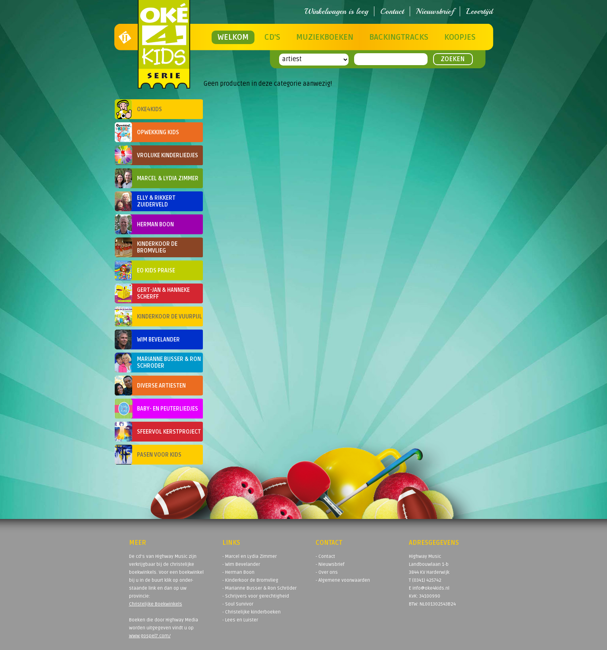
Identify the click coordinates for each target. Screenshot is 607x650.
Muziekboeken (324, 37)
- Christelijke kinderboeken (251, 612)
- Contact (325, 556)
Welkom (233, 37)
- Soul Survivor (237, 604)
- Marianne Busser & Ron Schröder (259, 588)
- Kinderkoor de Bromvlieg (250, 580)
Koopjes (460, 37)
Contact (392, 11)
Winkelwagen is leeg (336, 11)
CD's (272, 37)
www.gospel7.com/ (150, 636)
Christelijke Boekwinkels (155, 604)
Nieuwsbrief (435, 11)
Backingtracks (398, 37)
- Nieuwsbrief (330, 564)
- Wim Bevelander (241, 564)
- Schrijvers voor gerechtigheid (255, 596)
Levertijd (479, 11)
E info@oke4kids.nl (429, 588)
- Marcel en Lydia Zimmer (249, 556)
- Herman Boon (238, 572)
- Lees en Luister (240, 620)
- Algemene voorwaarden (343, 580)
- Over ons (327, 572)
